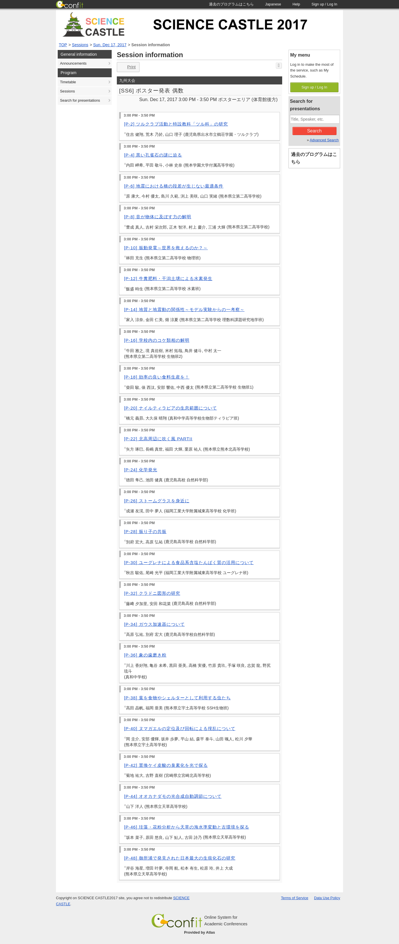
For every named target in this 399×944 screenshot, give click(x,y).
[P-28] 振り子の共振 (145, 531)
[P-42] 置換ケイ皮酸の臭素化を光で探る (166, 765)
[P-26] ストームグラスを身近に (156, 500)
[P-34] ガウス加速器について (154, 624)
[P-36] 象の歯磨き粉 (145, 655)
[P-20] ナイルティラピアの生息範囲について (170, 408)
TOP (63, 45)
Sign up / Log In (314, 87)
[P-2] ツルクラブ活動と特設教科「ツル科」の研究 (176, 123)
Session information (150, 45)
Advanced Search (324, 140)
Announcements (73, 63)
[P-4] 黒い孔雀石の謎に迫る (153, 154)
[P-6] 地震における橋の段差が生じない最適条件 (173, 186)
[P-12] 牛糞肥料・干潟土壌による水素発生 (168, 278)
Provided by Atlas (199, 932)
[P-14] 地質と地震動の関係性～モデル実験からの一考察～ (184, 309)
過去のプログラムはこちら (314, 158)
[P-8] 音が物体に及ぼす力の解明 (157, 216)
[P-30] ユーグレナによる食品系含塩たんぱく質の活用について (189, 562)
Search (314, 130)
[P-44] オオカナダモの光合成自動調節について (173, 796)
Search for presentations (80, 100)
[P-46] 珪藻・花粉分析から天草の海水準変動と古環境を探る (186, 827)
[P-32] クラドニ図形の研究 (152, 593)
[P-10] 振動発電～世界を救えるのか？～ (166, 247)
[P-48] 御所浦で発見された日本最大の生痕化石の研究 (179, 858)
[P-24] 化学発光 (140, 469)
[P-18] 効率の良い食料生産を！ (156, 376)
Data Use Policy (327, 898)
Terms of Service (294, 898)
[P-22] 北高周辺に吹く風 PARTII (158, 438)
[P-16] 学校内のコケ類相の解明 (156, 340)
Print (127, 67)
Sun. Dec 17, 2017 (110, 45)
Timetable (68, 82)
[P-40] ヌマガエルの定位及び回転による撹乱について (179, 728)
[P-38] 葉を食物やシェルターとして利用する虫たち (177, 697)
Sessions (80, 45)
